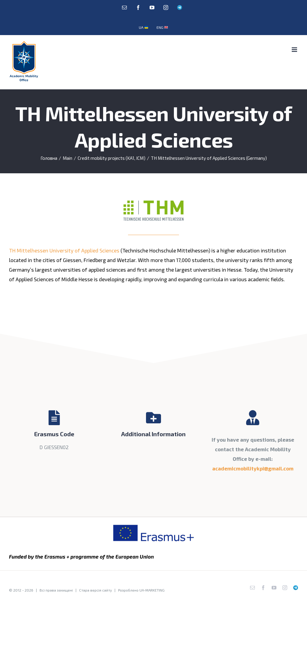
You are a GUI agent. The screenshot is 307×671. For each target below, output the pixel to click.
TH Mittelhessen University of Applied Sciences (64, 250)
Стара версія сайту (95, 590)
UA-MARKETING (152, 590)
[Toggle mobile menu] (295, 49)
